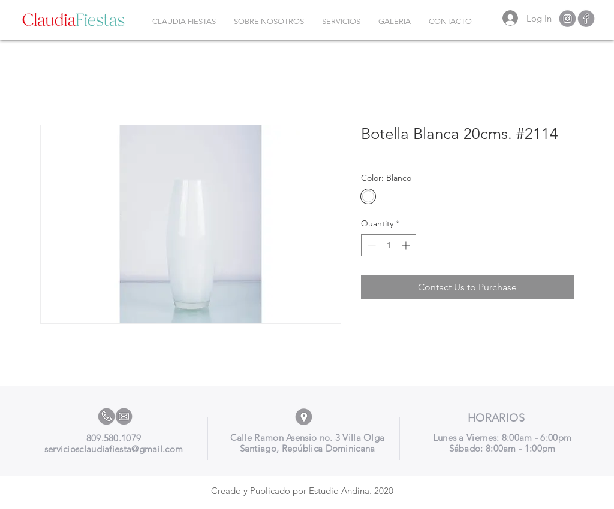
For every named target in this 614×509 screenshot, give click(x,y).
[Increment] (406, 245)
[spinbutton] (388, 245)
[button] (341, 21)
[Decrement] (370, 245)
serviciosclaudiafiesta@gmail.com (113, 449)
